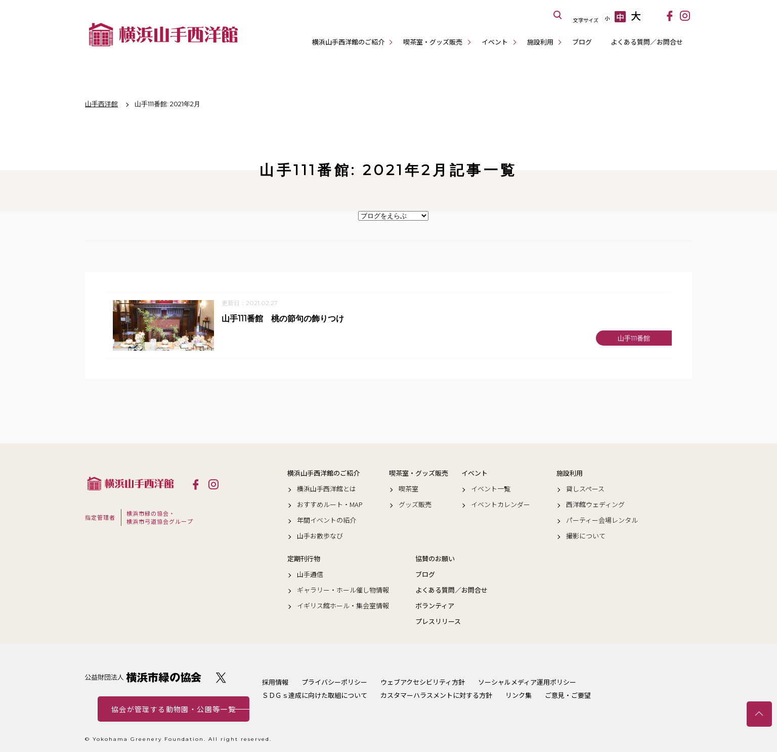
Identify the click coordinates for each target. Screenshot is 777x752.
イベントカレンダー (500, 504)
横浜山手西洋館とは (326, 488)
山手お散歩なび (320, 536)
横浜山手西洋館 (130, 484)
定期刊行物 (303, 558)
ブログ (582, 42)
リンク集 (518, 695)
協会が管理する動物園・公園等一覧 (173, 709)
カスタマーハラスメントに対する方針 (436, 695)
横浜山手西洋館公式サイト (163, 34)
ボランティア (434, 606)
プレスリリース (438, 621)
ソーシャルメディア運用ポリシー (527, 682)
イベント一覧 (490, 488)
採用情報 (275, 682)
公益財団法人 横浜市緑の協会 (143, 677)
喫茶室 (408, 488)
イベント (495, 42)
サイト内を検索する (558, 15)
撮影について (586, 536)
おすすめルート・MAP (330, 504)
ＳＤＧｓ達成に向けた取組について (314, 695)
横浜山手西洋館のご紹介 (348, 42)
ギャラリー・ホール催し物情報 (343, 590)
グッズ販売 (415, 504)
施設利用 (540, 42)
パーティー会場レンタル (602, 520)
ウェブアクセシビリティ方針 (422, 682)
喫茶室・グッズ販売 (432, 42)
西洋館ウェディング (595, 504)
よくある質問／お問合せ (647, 42)
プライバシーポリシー (334, 682)
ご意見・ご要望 (568, 695)
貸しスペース (585, 488)
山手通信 (310, 574)
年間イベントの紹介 (326, 520)
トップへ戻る (759, 714)
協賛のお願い (435, 558)
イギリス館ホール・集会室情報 (343, 606)
